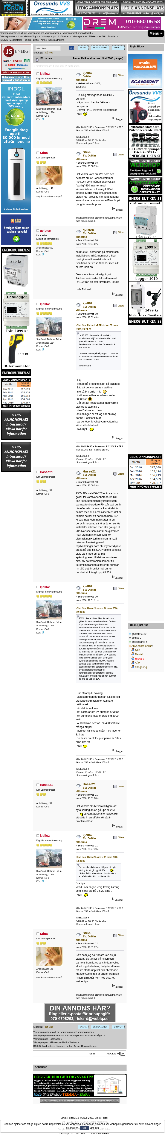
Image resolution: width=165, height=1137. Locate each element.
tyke (137, 650)
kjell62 (45, 73)
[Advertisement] (16, 537)
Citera (121, 75)
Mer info (94, 1127)
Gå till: (92, 1054)
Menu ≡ (156, 33)
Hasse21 (46, 472)
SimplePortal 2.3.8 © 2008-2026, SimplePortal (84, 1118)
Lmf (35, 40)
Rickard (27, 40)
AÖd (137, 663)
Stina (44, 153)
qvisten (45, 230)
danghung (141, 667)
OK (84, 1128)
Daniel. (139, 654)
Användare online (141, 645)
